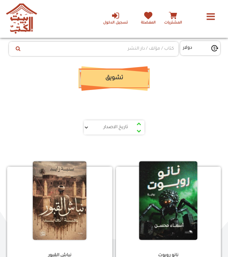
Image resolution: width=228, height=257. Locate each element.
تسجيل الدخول (115, 18)
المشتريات (173, 23)
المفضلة (148, 23)
